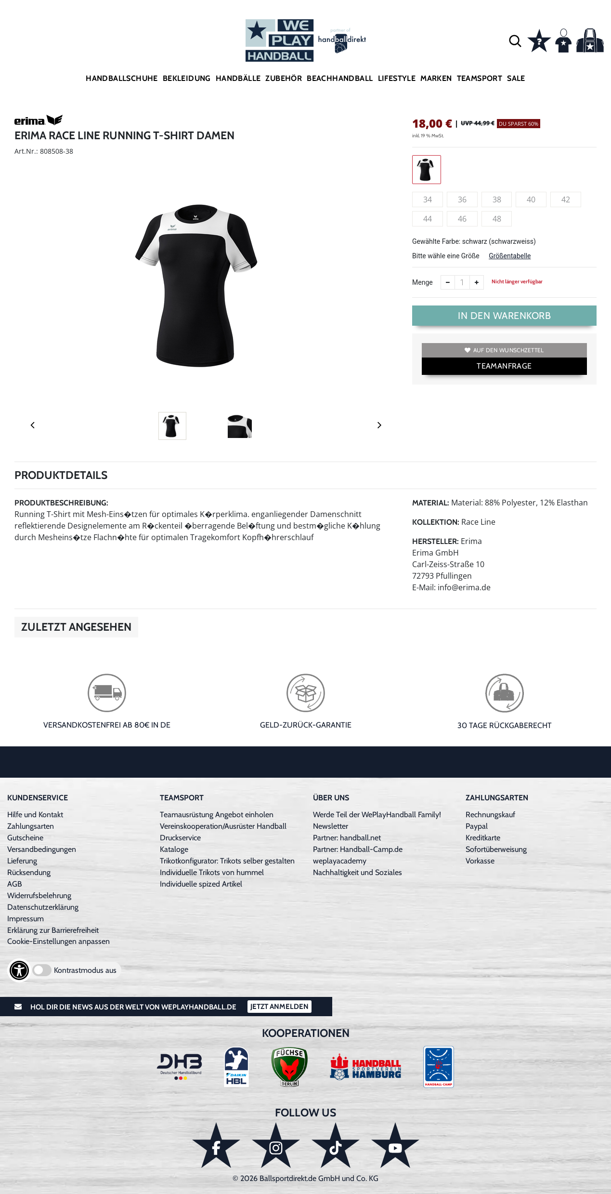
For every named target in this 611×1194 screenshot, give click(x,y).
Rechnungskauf (490, 814)
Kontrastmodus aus (85, 970)
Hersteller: (435, 541)
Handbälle (238, 78)
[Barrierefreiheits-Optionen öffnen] (19, 970)
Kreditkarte (483, 837)
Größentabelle (510, 256)
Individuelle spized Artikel (201, 884)
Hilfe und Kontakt (35, 814)
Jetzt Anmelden (279, 1006)
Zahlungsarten (30, 826)
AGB (14, 884)
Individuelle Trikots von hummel (212, 872)
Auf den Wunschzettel (504, 350)
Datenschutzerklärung (42, 907)
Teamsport (480, 78)
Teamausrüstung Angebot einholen (216, 814)
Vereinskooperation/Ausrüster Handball (223, 826)
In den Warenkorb (504, 315)
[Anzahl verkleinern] (448, 282)
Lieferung (22, 860)
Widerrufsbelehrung (39, 895)
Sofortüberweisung (496, 849)
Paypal (477, 826)
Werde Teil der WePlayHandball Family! (377, 814)
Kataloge (174, 849)
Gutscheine (25, 837)
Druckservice (180, 837)
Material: (430, 502)
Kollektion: (435, 522)
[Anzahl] (462, 282)
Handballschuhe (122, 78)
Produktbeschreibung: (61, 502)
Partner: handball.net (347, 837)
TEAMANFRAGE (504, 366)
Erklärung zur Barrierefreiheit (53, 930)
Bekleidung (187, 78)
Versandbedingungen (41, 849)
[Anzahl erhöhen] (476, 282)
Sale (516, 78)
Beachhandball (340, 78)
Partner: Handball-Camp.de (358, 849)
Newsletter (330, 826)
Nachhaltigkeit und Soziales (357, 872)
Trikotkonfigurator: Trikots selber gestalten (227, 860)
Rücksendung (29, 872)
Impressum (25, 918)
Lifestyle (397, 78)
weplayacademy (339, 860)
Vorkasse (480, 860)
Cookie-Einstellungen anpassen (58, 941)
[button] (515, 40)
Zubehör (283, 78)
